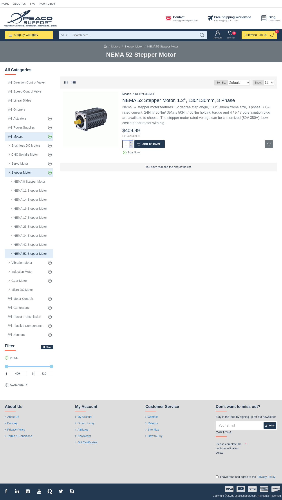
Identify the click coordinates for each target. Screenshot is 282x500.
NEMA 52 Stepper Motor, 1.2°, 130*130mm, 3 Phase (178, 100)
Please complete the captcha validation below (229, 448)
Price (14, 358)
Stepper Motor (134, 46)
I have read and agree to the (246, 477)
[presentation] (246, 464)
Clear (48, 347)
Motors (115, 46)
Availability (19, 384)
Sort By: (218, 82)
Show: (259, 82)
